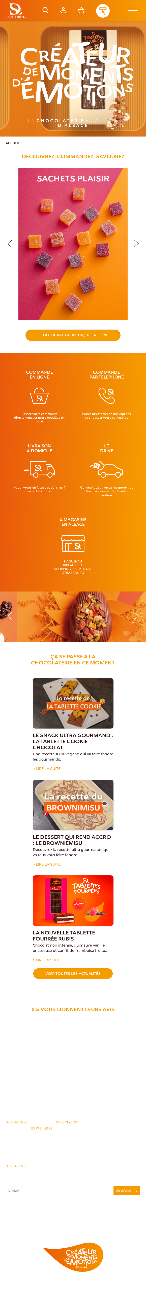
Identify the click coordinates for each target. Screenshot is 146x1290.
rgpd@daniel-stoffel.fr (46, 1214)
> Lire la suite (47, 769)
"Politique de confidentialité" (41, 1217)
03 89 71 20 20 (66, 1122)
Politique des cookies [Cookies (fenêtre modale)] (119, 1282)
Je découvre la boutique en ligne (73, 335)
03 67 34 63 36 (41, 1128)
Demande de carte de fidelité (115, 1225)
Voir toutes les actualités (73, 973)
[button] (136, 243)
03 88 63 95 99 (16, 1166)
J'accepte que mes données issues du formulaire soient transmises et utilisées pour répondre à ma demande (73, 1207)
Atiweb (79, 1287)
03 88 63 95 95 (16, 1122)
